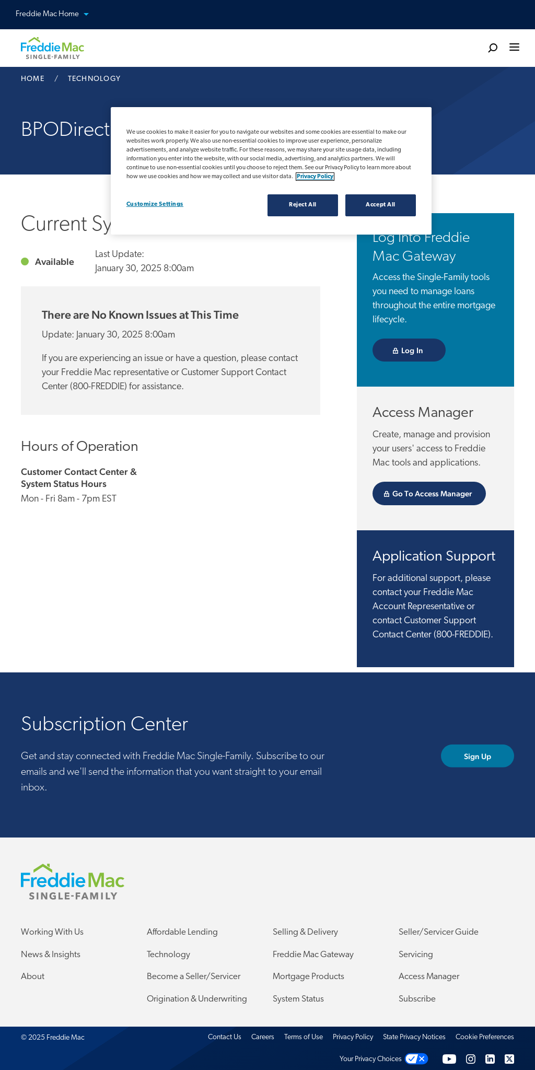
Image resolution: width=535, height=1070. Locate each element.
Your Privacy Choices (371, 1059)
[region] (271, 171)
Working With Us (52, 932)
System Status (298, 999)
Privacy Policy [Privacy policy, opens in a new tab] (315, 176)
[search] (493, 47)
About (32, 977)
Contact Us (224, 1038)
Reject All (303, 205)
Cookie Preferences (485, 1038)
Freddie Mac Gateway (313, 954)
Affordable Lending (182, 932)
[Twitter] (509, 1059)
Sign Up (489, 756)
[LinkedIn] (490, 1059)
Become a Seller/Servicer (193, 977)
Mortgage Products (308, 977)
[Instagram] (471, 1059)
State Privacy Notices (414, 1038)
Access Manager (429, 977)
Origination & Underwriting (197, 999)
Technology (168, 954)
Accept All (381, 205)
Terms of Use (303, 1038)
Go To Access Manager (439, 493)
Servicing (416, 954)
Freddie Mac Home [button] (58, 15)
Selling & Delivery (305, 932)
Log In (423, 350)
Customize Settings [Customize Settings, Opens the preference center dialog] (154, 204)
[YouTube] (449, 1059)
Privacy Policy (353, 1038)
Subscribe (417, 999)
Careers (262, 1038)
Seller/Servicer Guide (439, 932)
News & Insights (50, 954)
